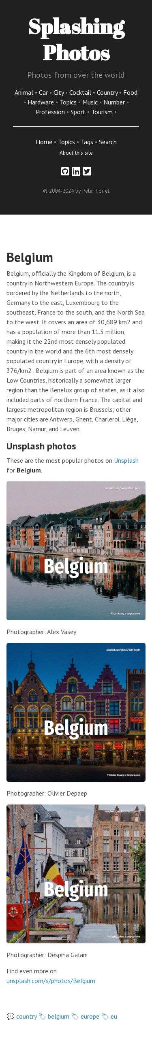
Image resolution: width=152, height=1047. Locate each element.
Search (108, 142)
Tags (87, 142)
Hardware (42, 102)
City (59, 92)
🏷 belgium (53, 1016)
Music (90, 102)
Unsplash (126, 460)
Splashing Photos (76, 39)
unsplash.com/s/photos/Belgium (50, 981)
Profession (51, 112)
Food (130, 92)
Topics (69, 102)
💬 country (21, 1016)
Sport (79, 112)
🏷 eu (109, 1016)
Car (44, 92)
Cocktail (81, 92)
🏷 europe (85, 1016)
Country (108, 92)
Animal (25, 92)
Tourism (102, 112)
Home (44, 142)
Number (114, 102)
